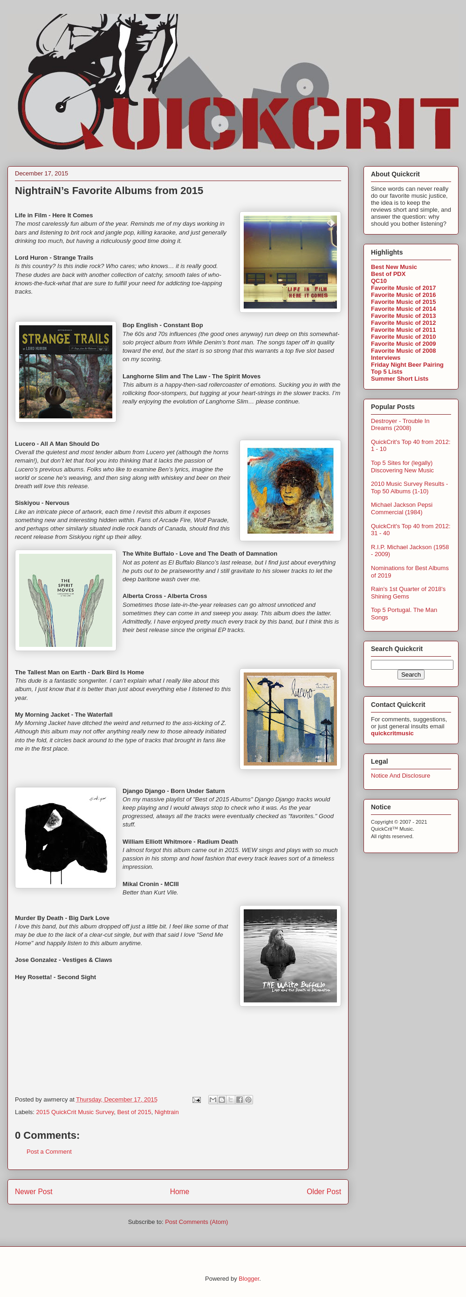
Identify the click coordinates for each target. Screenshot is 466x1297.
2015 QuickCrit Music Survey (75, 1112)
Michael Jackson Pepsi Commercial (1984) (401, 508)
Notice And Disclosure (400, 775)
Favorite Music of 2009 (403, 343)
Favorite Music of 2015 (403, 301)
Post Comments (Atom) (196, 1221)
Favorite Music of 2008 (403, 350)
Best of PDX (388, 273)
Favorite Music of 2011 (403, 329)
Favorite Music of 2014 (403, 308)
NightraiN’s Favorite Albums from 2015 (109, 190)
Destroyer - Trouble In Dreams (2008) (400, 424)
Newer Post (34, 1192)
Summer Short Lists (400, 378)
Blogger (249, 1278)
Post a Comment (49, 1151)
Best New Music (394, 266)
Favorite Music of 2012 (403, 322)
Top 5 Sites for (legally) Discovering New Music (402, 466)
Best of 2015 (134, 1112)
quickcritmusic (392, 733)
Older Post (324, 1192)
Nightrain (167, 1112)
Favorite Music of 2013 (403, 315)
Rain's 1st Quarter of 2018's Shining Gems (408, 592)
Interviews (386, 357)
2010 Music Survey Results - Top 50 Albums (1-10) (409, 487)
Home (180, 1192)
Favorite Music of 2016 (403, 294)
